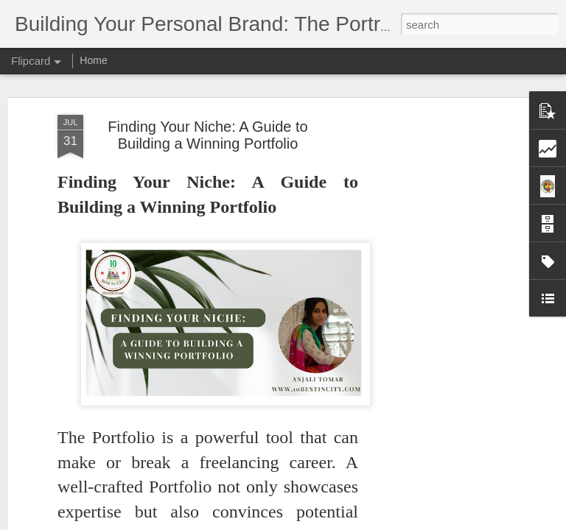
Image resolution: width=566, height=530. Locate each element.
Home (93, 60)
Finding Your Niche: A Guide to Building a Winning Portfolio (207, 135)
